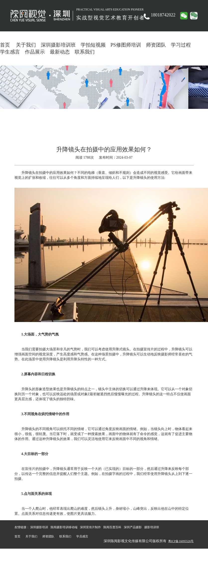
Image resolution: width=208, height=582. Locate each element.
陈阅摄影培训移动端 (64, 527)
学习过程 (181, 45)
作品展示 (35, 52)
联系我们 (85, 52)
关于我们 (26, 45)
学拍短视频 (93, 45)
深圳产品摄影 (133, 527)
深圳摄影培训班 (58, 45)
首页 (5, 45)
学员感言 (82, 536)
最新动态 (60, 52)
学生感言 (10, 52)
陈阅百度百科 (112, 527)
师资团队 (156, 45)
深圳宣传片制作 (90, 527)
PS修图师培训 (126, 45)
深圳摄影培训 (39, 527)
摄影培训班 (151, 527)
